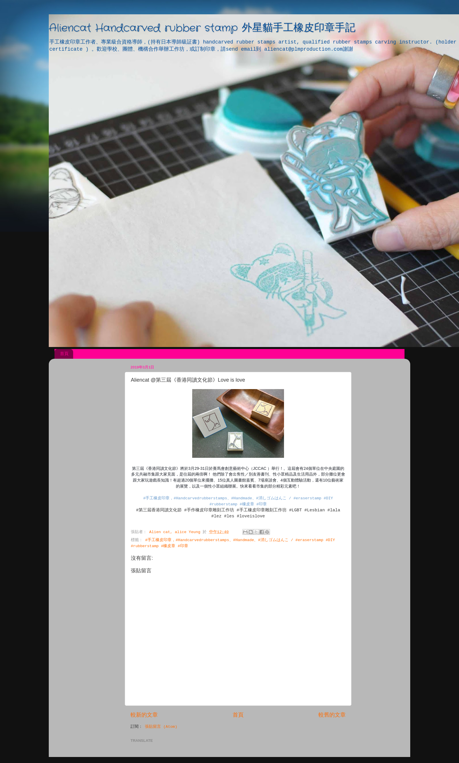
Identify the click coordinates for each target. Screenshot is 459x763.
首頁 (64, 353)
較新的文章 (144, 715)
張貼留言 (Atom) (161, 727)
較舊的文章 (332, 715)
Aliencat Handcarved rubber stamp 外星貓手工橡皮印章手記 (202, 28)
